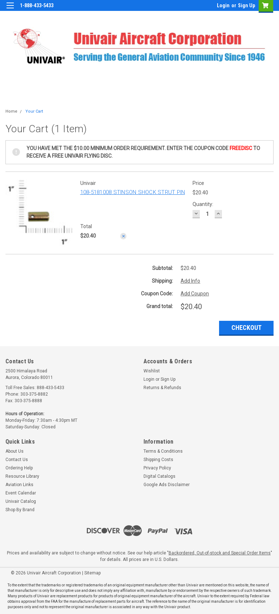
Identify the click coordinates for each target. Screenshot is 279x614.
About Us (14, 451)
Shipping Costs (158, 459)
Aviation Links (19, 484)
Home (11, 111)
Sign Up (246, 5)
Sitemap (92, 572)
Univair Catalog (20, 501)
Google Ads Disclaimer (166, 484)
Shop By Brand (20, 509)
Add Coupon (195, 293)
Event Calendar (20, 493)
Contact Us (16, 459)
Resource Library (22, 476)
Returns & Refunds (162, 387)
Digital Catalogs (159, 476)
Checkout (246, 327)
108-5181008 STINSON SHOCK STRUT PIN (132, 192)
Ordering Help (19, 467)
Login (223, 5)
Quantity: (203, 204)
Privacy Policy (157, 467)
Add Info (190, 281)
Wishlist (151, 370)
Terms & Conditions (163, 451)
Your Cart (34, 111)
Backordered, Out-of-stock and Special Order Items (220, 553)
